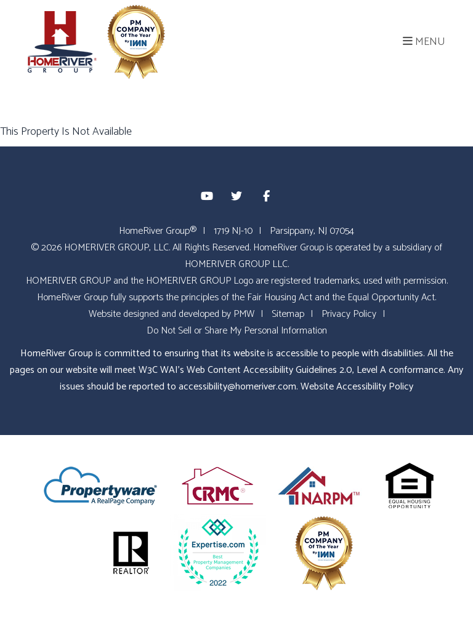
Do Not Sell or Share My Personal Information (237, 330)
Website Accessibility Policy (357, 386)
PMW (243, 314)
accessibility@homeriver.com (237, 386)
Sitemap (288, 314)
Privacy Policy (348, 314)
